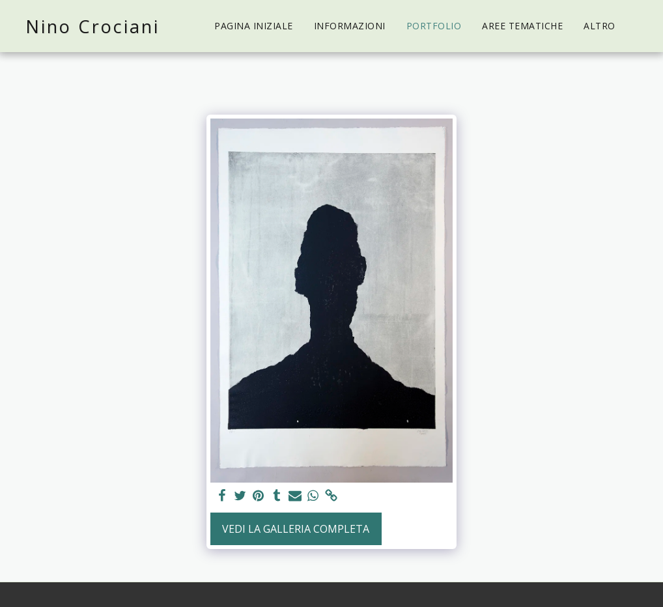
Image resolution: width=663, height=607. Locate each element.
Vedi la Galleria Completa (295, 529)
